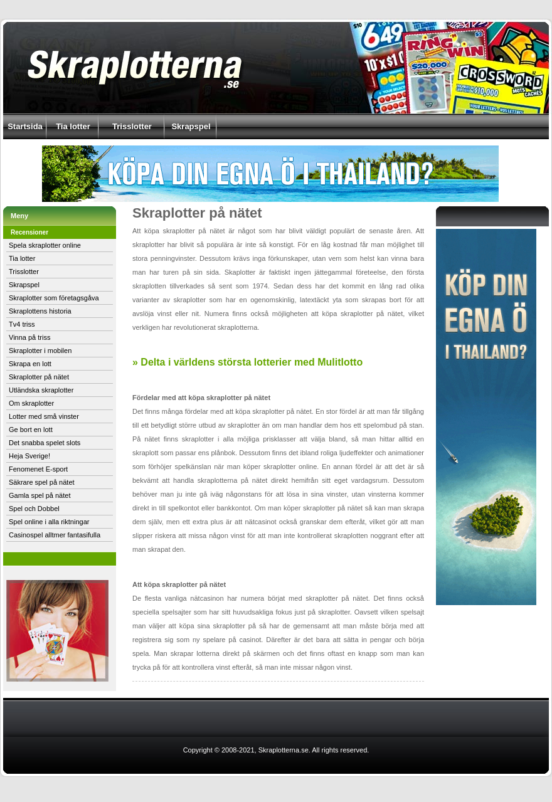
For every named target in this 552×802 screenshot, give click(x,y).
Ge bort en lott (31, 429)
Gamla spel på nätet (39, 495)
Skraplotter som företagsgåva (54, 298)
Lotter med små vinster (44, 416)
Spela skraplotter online (45, 245)
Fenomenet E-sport (38, 469)
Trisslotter (132, 126)
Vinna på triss (29, 337)
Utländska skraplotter (41, 390)
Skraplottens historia (40, 311)
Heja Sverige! (29, 456)
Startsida (25, 126)
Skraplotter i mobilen (40, 350)
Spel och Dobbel (34, 508)
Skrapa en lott (30, 363)
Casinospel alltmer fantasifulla (54, 535)
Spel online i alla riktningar (49, 521)
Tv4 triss (22, 324)
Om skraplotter (31, 403)
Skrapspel (190, 126)
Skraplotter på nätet (39, 377)
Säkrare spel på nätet (42, 482)
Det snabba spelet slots (44, 442)
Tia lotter (73, 126)
